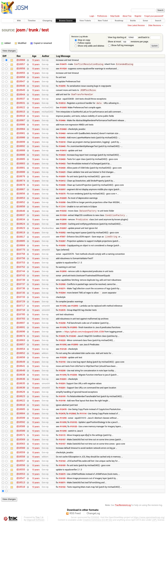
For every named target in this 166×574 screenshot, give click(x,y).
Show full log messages (121, 45)
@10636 (21, 417)
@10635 (21, 422)
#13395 (62, 89)
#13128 (63, 383)
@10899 (21, 152)
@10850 (21, 224)
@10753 (21, 287)
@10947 (21, 84)
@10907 (21, 127)
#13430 (62, 181)
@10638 (21, 412)
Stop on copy (82, 40)
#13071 (62, 533)
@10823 (21, 248)
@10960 (21, 60)
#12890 (63, 239)
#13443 (62, 157)
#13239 (62, 369)
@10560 (21, 494)
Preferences (102, 16)
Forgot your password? (153, 16)
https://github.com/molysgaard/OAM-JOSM (83, 364)
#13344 (62, 224)
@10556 (21, 513)
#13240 (72, 369)
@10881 (21, 180)
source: (8, 30)
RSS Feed (75, 564)
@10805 (21, 262)
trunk (33, 30)
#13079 (62, 523)
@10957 (21, 65)
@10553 (21, 523)
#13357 (63, 248)
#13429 (62, 186)
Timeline (32, 21)
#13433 (62, 171)
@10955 (21, 74)
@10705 (21, 344)
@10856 (21, 209)
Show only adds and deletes (89, 46)
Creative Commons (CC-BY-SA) (97, 571)
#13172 (62, 480)
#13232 (63, 229)
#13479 (63, 65)
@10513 (21, 532)
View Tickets (85, 21)
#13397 (62, 205)
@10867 (21, 205)
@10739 (21, 306)
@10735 (21, 320)
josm (20, 30)
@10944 (21, 99)
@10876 (21, 190)
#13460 (63, 137)
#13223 (62, 373)
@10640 (21, 407)
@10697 (21, 354)
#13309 (63, 113)
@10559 (21, 499)
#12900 (62, 311)
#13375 (62, 210)
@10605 (21, 451)
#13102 (62, 537)
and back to (149, 37)
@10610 (21, 446)
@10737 (21, 311)
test (45, 30)
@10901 (21, 142)
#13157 (62, 484)
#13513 (62, 109)
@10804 (21, 267)
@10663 (21, 373)
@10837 (21, 234)
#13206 (73, 412)
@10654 (21, 383)
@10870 (21, 200)
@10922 (21, 113)
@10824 (21, 243)
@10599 (21, 460)
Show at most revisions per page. (128, 41)
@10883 (21, 176)
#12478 (63, 451)
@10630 (21, 426)
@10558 (21, 504)
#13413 (63, 161)
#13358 (62, 219)
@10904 (21, 137)
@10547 (21, 528)
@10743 (21, 301)
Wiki (19, 21)
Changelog (47, 21)
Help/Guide (115, 16)
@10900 (21, 147)
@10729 (21, 330)
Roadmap (119, 21)
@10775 (21, 272)
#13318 (62, 152)
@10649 (21, 397)
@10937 (21, 103)
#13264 (62, 321)
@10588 (21, 470)
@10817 (21, 258)
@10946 (21, 89)
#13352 (62, 253)
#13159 (62, 513)
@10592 (21, 465)
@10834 (21, 238)
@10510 (21, 537)
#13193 (62, 398)
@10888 (21, 161)
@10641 (21, 402)
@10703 (21, 349)
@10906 (21, 132)
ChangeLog (93, 564)
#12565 (72, 456)
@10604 (21, 455)
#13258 (62, 354)
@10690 (21, 364)
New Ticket (103, 21)
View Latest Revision (136, 25)
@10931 (21, 108)
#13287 (62, 263)
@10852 (21, 219)
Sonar (145, 21)
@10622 (21, 441)
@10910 (21, 123)
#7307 (62, 258)
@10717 (21, 335)
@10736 (21, 315)
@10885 (21, 171)
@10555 (21, 518)
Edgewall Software (35, 571)
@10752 (21, 291)
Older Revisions (154, 25)
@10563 (21, 489)
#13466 (62, 128)
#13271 (62, 316)
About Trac (127, 16)
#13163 (62, 509)
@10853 (21, 214)
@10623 (21, 436)
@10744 (21, 296)
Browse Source (66, 21)
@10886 (21, 166)
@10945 (21, 94)
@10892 (21, 156)
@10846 (21, 229)
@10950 (21, 79)
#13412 (62, 195)
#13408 (62, 200)
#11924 (63, 70)
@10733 (21, 325)
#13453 (62, 147)
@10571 (21, 479)
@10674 (21, 369)
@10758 (21, 277)
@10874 (21, 195)
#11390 (63, 335)
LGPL (154, 571)
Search (158, 21)
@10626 (21, 431)
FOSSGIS (95, 568)
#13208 (63, 393)
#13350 (62, 267)
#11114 (82, 456)
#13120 (73, 470)
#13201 (63, 417)
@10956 (21, 70)
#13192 (73, 465)
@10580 (21, 475)
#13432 (62, 176)
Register (138, 16)
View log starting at (123, 37)
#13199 (62, 436)
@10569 (21, 484)
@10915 (21, 118)
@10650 (21, 393)
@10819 (21, 253)
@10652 (21, 388)
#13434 (62, 166)
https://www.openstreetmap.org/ (149, 568)
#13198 (62, 441)
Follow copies (83, 43)
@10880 (21, 185)
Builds (133, 21)
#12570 (62, 340)
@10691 (21, 359)
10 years (36, 60)
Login (92, 16)
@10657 (21, 378)
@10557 (21, 508)
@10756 (21, 282)
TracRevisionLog (123, 556)
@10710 (21, 340)
